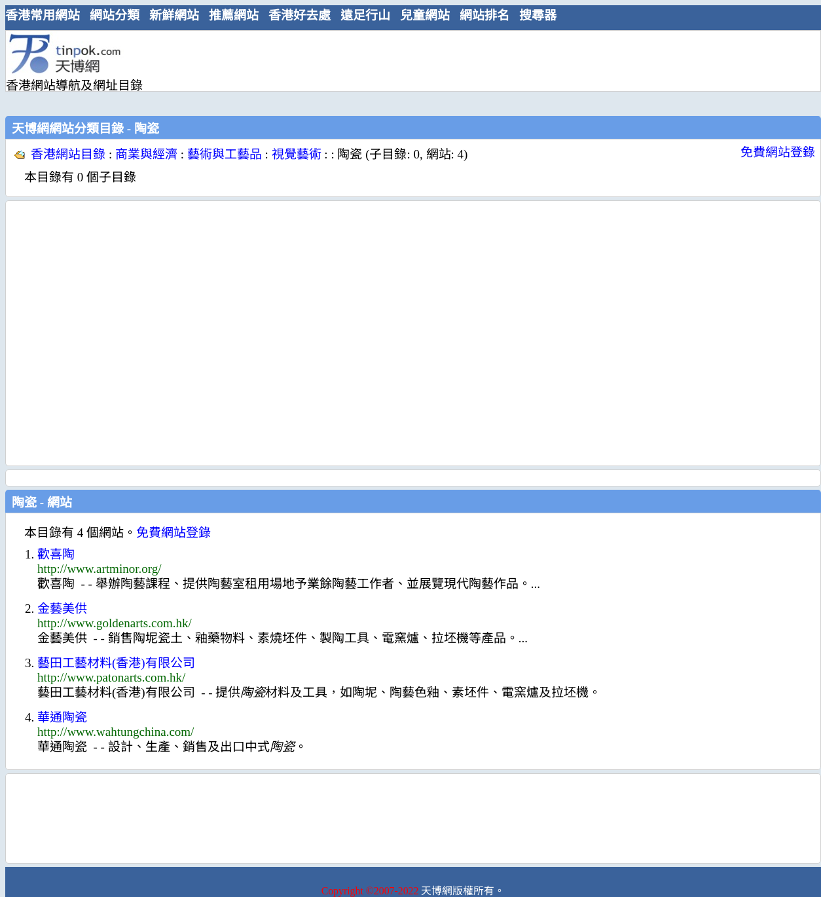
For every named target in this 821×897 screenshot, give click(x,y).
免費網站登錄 (777, 152)
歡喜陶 (56, 554)
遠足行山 (365, 15)
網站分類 (114, 15)
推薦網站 (234, 15)
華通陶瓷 (62, 717)
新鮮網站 (174, 15)
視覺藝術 (296, 154)
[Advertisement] (212, 72)
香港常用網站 (42, 15)
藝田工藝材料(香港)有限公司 (116, 663)
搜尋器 (537, 15)
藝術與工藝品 (224, 154)
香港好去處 (299, 15)
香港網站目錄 (68, 154)
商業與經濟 (146, 154)
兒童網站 (425, 15)
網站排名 (484, 15)
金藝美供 (62, 608)
